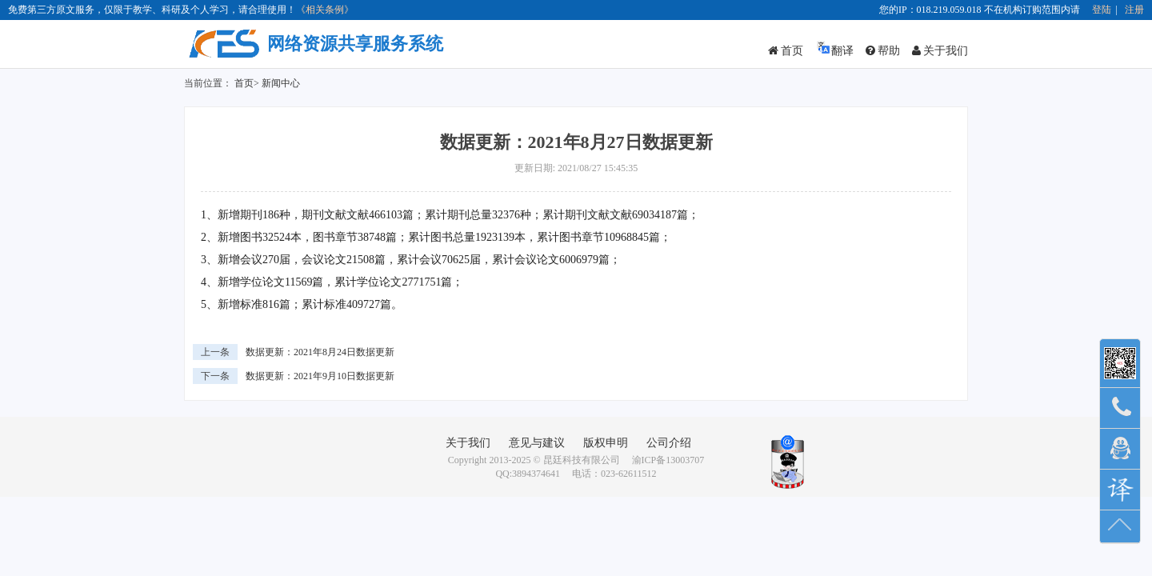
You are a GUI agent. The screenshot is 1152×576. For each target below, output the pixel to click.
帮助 (883, 51)
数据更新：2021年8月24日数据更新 (320, 352)
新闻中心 (281, 83)
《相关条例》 (325, 9)
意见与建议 (537, 443)
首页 (785, 51)
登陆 (1101, 9)
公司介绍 (668, 443)
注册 (1134, 9)
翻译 (834, 48)
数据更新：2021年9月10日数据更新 (320, 376)
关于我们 (940, 51)
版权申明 (605, 443)
